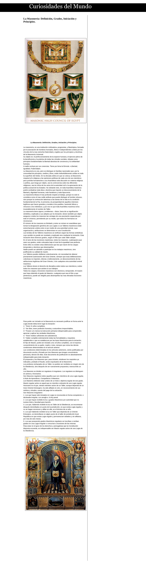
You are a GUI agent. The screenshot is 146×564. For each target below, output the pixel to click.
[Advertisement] (54, 30)
